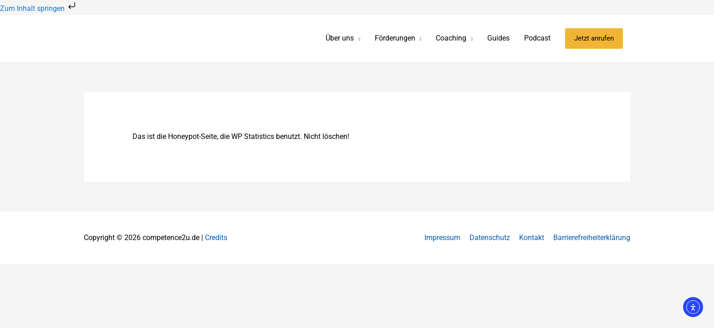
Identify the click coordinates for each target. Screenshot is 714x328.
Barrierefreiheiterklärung (591, 237)
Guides (498, 38)
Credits (216, 237)
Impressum (442, 237)
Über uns (340, 38)
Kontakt (531, 237)
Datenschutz (489, 237)
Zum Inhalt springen (38, 8)
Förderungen (395, 38)
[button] (594, 38)
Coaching (451, 38)
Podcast (537, 38)
